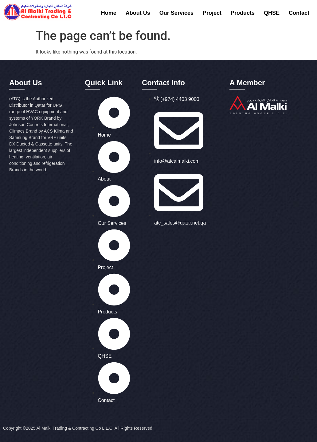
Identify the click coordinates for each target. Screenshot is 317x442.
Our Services (176, 13)
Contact (299, 13)
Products (243, 13)
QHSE (272, 13)
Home (108, 13)
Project (212, 13)
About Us (138, 13)
